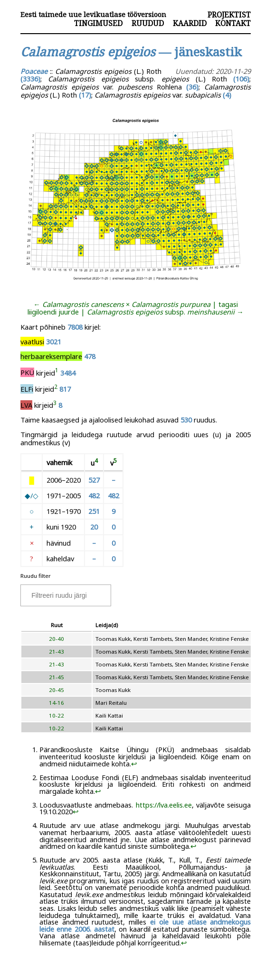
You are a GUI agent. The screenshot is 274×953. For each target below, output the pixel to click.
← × (121, 304)
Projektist (229, 14)
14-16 (56, 702)
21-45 (56, 677)
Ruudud (148, 23)
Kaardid (190, 23)
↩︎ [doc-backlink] (134, 763)
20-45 (56, 689)
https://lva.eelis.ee (164, 804)
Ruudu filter (35, 575)
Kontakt (233, 23)
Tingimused (98, 23)
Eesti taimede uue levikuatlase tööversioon (93, 14)
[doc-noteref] (56, 372)
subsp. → (165, 311)
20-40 (56, 638)
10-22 (56, 715)
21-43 (56, 651)
